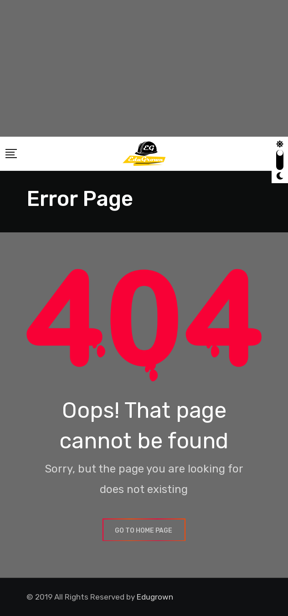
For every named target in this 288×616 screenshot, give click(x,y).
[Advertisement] (144, 68)
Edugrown (155, 596)
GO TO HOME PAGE (144, 530)
